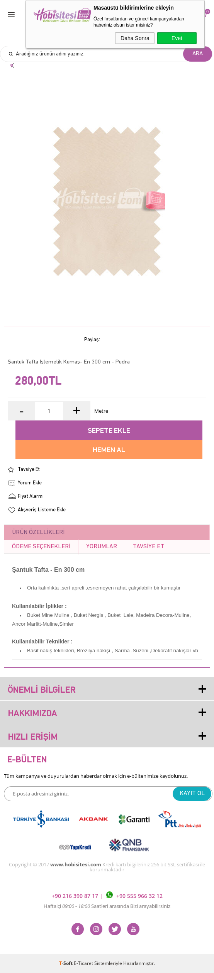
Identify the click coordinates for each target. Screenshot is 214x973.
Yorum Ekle (30, 483)
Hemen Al (109, 450)
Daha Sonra (135, 38)
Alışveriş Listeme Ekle (42, 509)
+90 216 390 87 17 (76, 896)
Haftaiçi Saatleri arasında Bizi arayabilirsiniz (107, 906)
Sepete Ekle (109, 431)
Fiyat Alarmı (31, 496)
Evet (177, 38)
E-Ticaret (83, 963)
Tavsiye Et (29, 469)
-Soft (66, 963)
